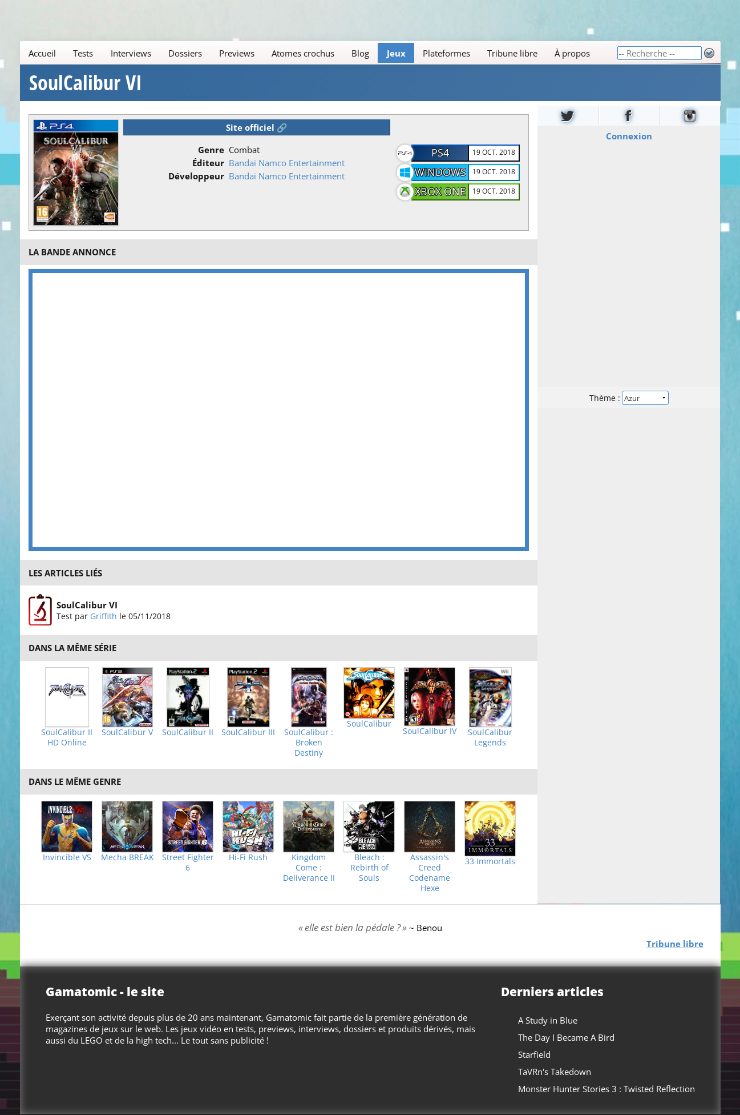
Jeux (395, 53)
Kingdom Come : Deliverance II (309, 867)
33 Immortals (490, 861)
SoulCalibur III (248, 732)
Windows (440, 172)
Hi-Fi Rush (248, 857)
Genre (211, 149)
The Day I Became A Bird (565, 1037)
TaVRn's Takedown (554, 1071)
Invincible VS (67, 857)
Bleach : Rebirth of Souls (369, 867)
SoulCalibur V (127, 732)
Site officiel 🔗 (257, 127)
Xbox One (440, 191)
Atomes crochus (303, 53)
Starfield (533, 1054)
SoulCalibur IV (429, 731)
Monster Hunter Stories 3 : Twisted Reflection (605, 1088)
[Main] (318, 53)
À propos (572, 53)
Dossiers (184, 53)
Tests (83, 53)
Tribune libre (512, 53)
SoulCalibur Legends (490, 737)
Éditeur (208, 163)
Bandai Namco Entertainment (287, 163)
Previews (236, 53)
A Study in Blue (547, 1020)
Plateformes (446, 53)
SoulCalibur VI (85, 83)
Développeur (196, 176)
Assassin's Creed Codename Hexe (429, 872)
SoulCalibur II (187, 732)
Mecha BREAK (127, 857)
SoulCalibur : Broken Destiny (308, 742)
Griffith (103, 616)
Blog (360, 53)
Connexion (629, 136)
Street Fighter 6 (188, 862)
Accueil (42, 53)
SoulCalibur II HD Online (66, 737)
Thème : (628, 397)
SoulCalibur (369, 724)
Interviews (130, 53)
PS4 (440, 152)
